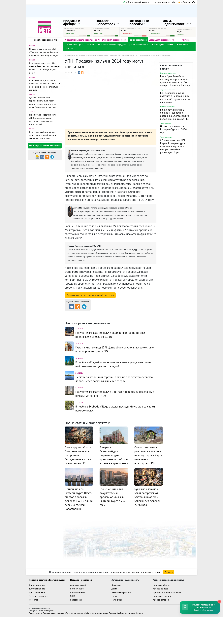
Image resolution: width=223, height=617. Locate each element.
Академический (78, 585)
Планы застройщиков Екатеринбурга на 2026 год (173, 129)
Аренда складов (161, 599)
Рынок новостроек (137, 39)
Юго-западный (77, 592)
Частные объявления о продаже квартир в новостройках (123, 44)
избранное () (186, 2)
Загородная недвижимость (161, 39)
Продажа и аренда (80, 313)
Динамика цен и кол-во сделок (117, 316)
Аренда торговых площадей (167, 592)
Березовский (76, 599)
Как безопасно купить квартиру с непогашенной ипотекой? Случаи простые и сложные (175, 97)
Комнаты (33, 599)
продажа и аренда (71, 22)
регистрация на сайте (164, 2)
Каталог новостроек (74, 44)
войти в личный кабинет (136, 2)
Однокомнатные (37, 585)
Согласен (169, 572)
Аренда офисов (160, 588)
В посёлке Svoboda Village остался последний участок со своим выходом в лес (44, 135)
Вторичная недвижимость (114, 39)
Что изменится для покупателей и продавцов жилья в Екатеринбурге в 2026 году (113, 497)
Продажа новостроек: (81, 579)
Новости (69, 48)
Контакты (139, 613)
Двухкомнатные (37, 588)
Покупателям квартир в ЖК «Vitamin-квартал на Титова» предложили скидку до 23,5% (44, 52)
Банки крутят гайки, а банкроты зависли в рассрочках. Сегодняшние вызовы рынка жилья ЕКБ (174, 114)
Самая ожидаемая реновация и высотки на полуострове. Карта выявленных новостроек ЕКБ (148, 455)
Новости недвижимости (45, 39)
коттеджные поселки (139, 22)
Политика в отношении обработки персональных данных (87, 613)
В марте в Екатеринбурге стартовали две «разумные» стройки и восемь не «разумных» (114, 455)
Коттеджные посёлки (141, 313)
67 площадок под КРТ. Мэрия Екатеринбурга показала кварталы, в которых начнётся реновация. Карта (172, 146)
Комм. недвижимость (81, 316)
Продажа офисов (161, 585)
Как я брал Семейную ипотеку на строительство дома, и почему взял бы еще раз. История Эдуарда (175, 81)
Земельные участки (121, 592)
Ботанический (77, 588)
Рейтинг (90, 44)
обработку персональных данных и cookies (137, 572)
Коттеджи (116, 585)
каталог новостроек (105, 22)
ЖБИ (72, 596)
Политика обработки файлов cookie (122, 613)
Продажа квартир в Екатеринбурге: (47, 579)
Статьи (170, 44)
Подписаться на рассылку (90, 295)
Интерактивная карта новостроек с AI (82, 39)
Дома (114, 588)
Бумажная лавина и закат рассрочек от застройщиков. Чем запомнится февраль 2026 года (147, 497)
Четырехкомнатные (39, 596)
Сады (114, 596)
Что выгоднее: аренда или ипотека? (45, 145)
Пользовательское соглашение (54, 613)
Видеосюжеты (183, 44)
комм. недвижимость (175, 22)
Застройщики (158, 44)
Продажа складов (162, 596)
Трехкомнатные (37, 592)
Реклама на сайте (35, 613)
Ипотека (185, 39)
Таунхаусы (117, 599)
